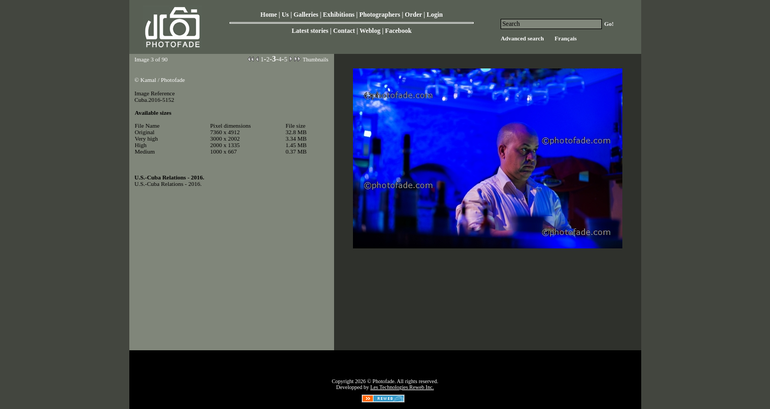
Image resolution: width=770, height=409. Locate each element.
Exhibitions (339, 14)
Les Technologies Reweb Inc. (402, 387)
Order (413, 14)
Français (565, 38)
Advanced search (522, 38)
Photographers (379, 14)
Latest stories (310, 30)
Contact (344, 30)
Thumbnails (316, 60)
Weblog (369, 30)
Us (285, 14)
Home (268, 14)
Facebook (398, 30)
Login (435, 14)
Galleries (306, 14)
